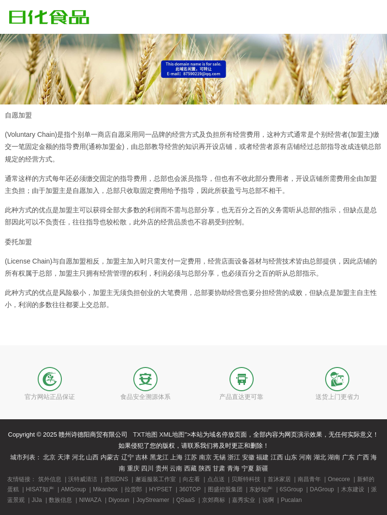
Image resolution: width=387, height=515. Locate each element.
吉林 (141, 457)
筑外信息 (49, 479)
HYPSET (160, 489)
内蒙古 (109, 457)
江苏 (191, 457)
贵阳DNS (116, 479)
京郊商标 (213, 500)
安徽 (248, 457)
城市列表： (26, 457)
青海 (233, 468)
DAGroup (322, 489)
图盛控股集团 (225, 489)
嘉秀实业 (243, 500)
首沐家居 (279, 479)
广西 (363, 457)
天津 (63, 457)
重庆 (133, 468)
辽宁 (127, 457)
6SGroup (291, 489)
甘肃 (219, 468)
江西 (277, 457)
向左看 (191, 479)
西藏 (190, 468)
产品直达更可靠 (241, 396)
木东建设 (352, 489)
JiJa (36, 500)
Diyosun (118, 500)
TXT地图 (145, 434)
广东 (348, 457)
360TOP (190, 489)
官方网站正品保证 (50, 396)
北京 (49, 457)
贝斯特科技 (245, 479)
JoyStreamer (152, 500)
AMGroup (73, 489)
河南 (305, 457)
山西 (92, 457)
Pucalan (291, 500)
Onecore (339, 479)
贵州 (162, 468)
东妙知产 (260, 489)
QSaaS (185, 500)
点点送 (216, 479)
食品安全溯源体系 (145, 396)
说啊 (268, 500)
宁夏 (248, 468)
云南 (176, 468)
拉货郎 (133, 489)
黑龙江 (159, 457)
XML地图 (172, 434)
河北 (78, 457)
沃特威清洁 (82, 479)
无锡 (219, 457)
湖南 (334, 457)
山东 (291, 457)
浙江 (234, 457)
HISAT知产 (40, 489)
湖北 (320, 457)
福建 (262, 457)
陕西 (205, 468)
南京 (205, 457)
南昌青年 (309, 479)
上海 (176, 457)
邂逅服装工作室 (155, 479)
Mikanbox (105, 489)
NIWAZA (90, 500)
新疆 (262, 468)
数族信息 (60, 500)
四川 (147, 468)
